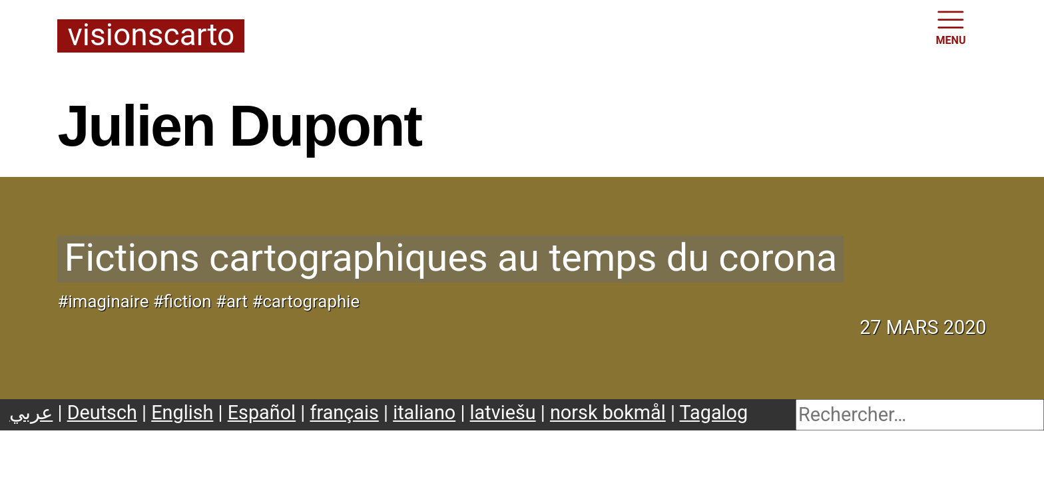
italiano (424, 412)
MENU (951, 27)
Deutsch (102, 412)
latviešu (503, 412)
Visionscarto (150, 36)
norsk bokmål (608, 412)
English (182, 412)
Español (262, 412)
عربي (31, 412)
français (344, 412)
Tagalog (714, 412)
